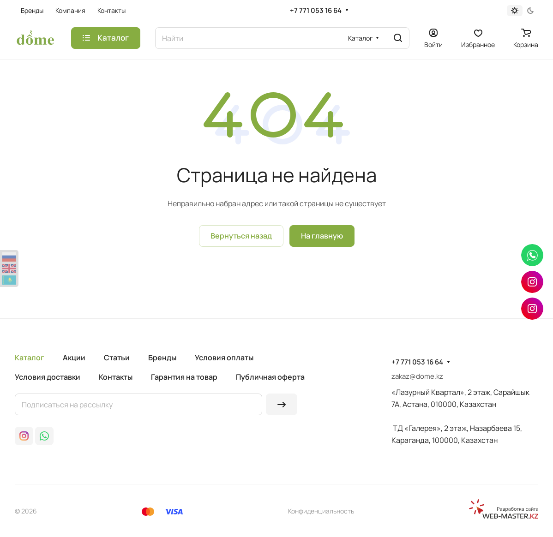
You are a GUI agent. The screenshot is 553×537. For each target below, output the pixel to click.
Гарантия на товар (184, 377)
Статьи (117, 357)
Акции (74, 357)
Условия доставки (47, 377)
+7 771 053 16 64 (316, 10)
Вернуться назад (241, 236)
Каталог (29, 357)
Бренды (162, 357)
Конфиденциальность (321, 511)
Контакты (115, 377)
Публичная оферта (270, 377)
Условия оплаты (224, 357)
